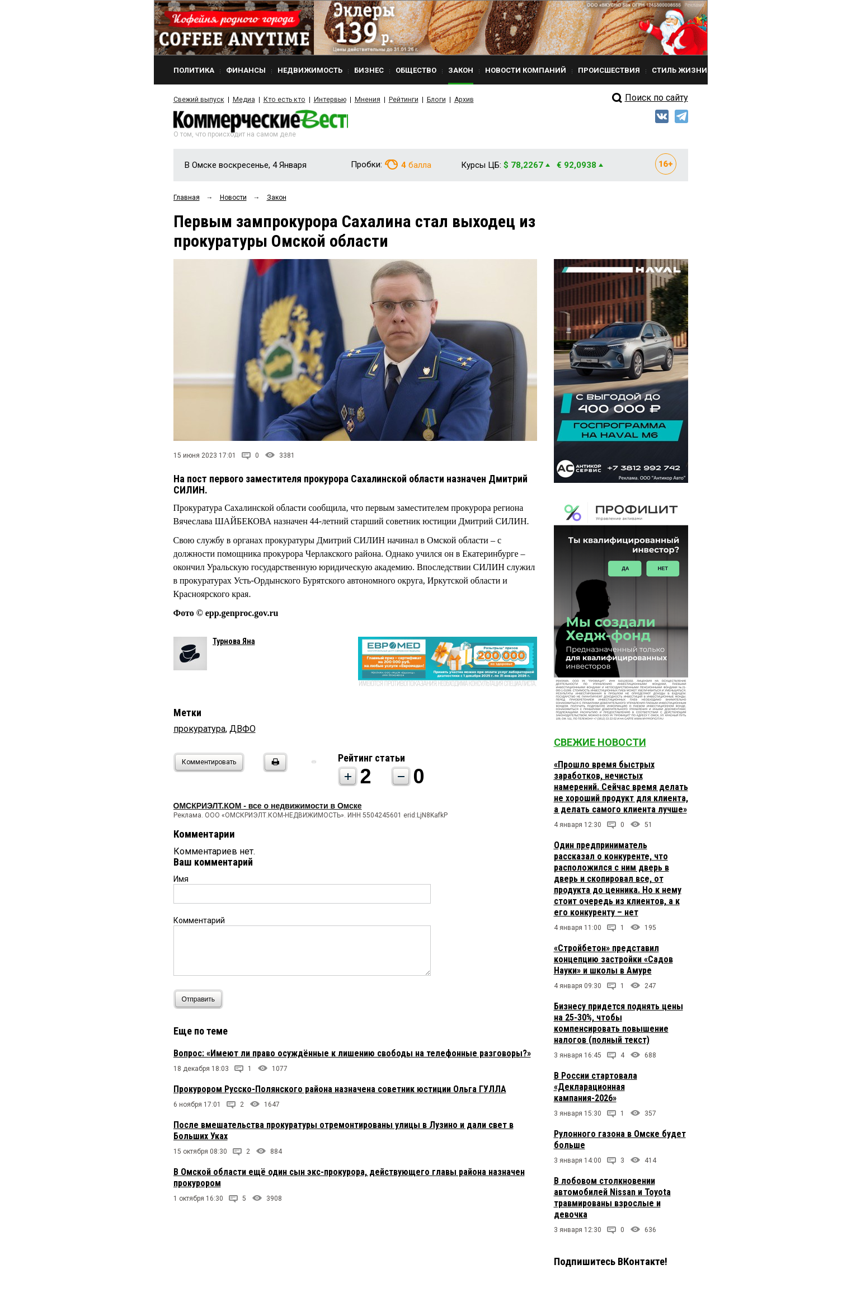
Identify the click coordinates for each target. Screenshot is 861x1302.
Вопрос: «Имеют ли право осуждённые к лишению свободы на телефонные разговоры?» (352, 1054)
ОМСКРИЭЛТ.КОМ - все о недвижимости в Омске (267, 806)
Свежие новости (600, 743)
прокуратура (199, 730)
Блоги (429, 100)
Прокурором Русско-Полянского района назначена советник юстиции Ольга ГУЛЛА (339, 1090)
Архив (455, 100)
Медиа (243, 100)
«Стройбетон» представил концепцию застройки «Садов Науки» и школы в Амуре (613, 960)
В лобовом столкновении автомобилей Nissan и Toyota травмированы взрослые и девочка (612, 1199)
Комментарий (199, 921)
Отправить (201, 1000)
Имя (181, 880)
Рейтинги (396, 100)
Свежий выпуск (198, 100)
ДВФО (242, 730)
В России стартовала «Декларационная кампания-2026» (595, 1087)
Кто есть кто (281, 100)
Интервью (324, 100)
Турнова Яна (234, 642)
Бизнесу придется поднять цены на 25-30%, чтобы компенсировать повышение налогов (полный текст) (618, 1024)
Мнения (361, 100)
